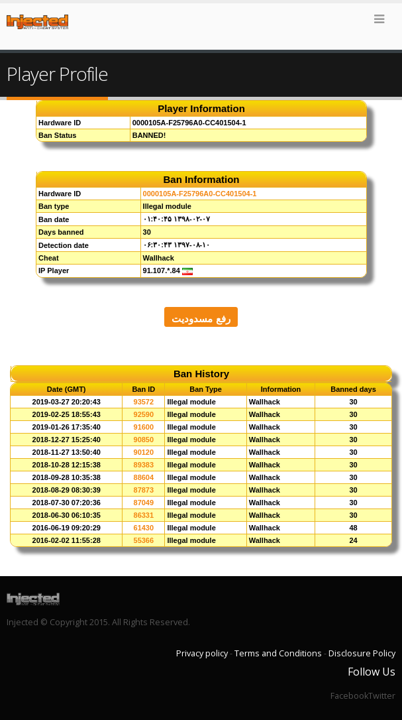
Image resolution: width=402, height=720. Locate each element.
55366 (144, 540)
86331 (144, 515)
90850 (144, 440)
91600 (144, 427)
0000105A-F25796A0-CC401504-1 (200, 194)
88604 (144, 477)
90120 (144, 452)
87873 (144, 490)
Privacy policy (202, 653)
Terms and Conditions (278, 653)
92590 (144, 414)
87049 (144, 503)
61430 (144, 528)
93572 (144, 402)
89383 (144, 465)
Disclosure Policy (361, 653)
